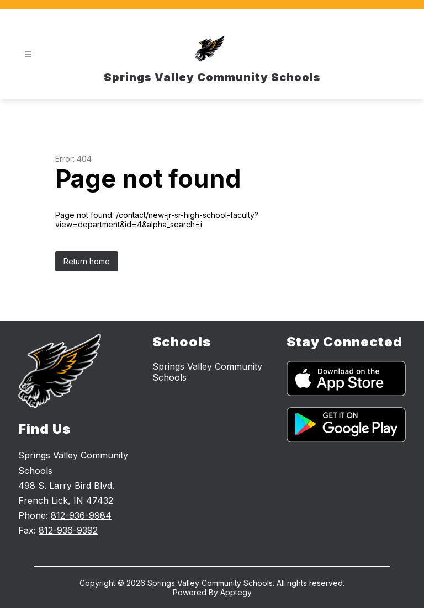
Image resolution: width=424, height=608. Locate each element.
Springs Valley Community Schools (207, 372)
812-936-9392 (68, 530)
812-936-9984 (81, 515)
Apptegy (236, 592)
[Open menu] (28, 54)
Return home (86, 261)
